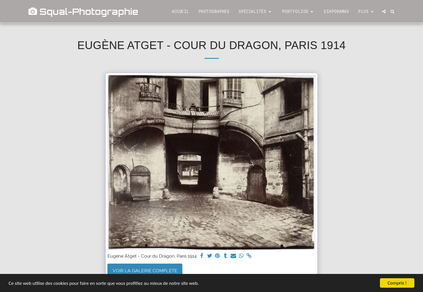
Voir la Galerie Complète (145, 270)
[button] (255, 11)
